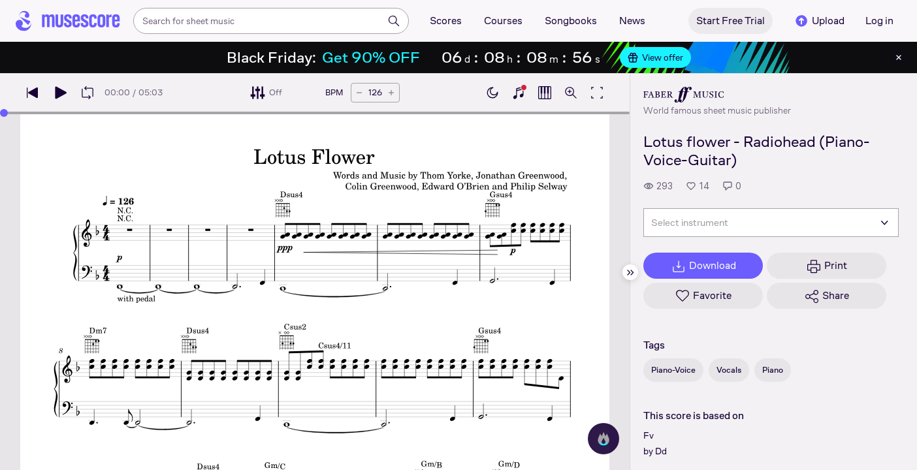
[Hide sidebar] (630, 272)
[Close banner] (899, 57)
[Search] (393, 20)
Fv (648, 435)
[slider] (4, 113)
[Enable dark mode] (492, 93)
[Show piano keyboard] (519, 93)
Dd (661, 451)
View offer (655, 57)
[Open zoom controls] (571, 93)
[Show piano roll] (545, 93)
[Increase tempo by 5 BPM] (391, 93)
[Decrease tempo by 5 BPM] (359, 93)
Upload (819, 21)
